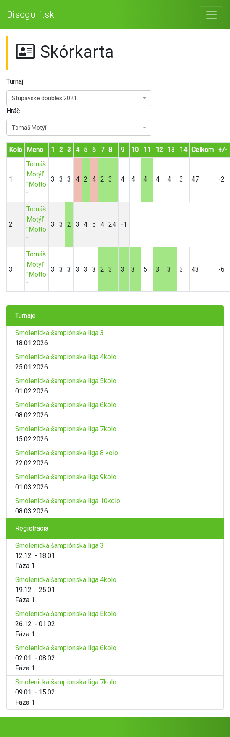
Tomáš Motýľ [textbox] (29, 127)
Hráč (13, 111)
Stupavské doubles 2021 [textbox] (44, 98)
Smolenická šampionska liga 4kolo (65, 357)
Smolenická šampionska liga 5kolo (65, 381)
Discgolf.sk (30, 14)
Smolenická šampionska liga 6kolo (65, 405)
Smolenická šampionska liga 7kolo (65, 429)
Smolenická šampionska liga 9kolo (65, 477)
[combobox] (78, 98)
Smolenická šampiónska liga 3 (59, 333)
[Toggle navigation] (211, 14)
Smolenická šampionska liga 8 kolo (66, 453)
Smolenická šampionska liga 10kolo (67, 501)
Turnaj (14, 81)
